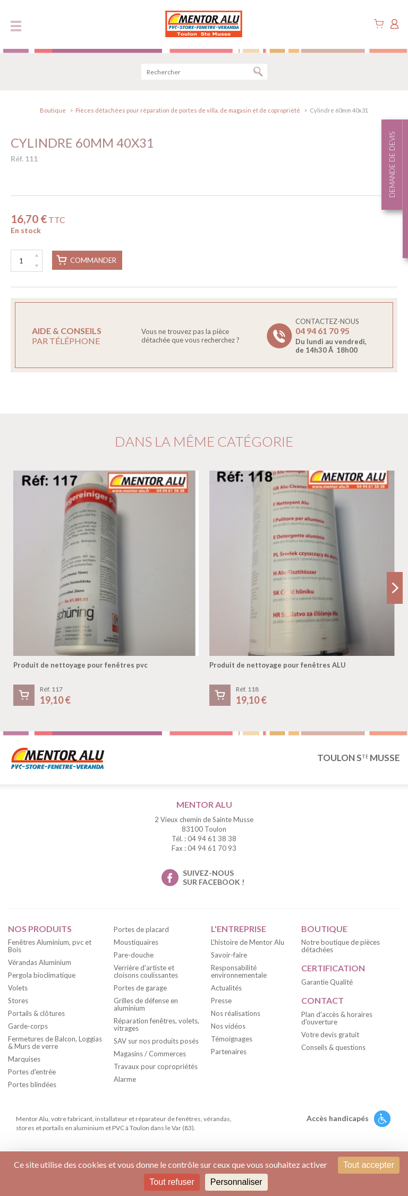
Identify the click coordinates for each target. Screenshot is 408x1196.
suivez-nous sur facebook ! (213, 877)
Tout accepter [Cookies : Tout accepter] (368, 1164)
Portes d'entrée (32, 1071)
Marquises (24, 1059)
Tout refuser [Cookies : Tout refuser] (171, 1181)
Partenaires (228, 1051)
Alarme (125, 1079)
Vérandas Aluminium (39, 962)
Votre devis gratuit (330, 1034)
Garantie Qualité (327, 982)
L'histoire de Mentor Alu (247, 942)
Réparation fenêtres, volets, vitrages (156, 1024)
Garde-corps (28, 1026)
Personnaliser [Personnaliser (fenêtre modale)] (236, 1181)
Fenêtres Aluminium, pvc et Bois (49, 946)
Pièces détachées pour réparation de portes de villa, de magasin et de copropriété (187, 110)
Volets (18, 988)
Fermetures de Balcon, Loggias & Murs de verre (55, 1042)
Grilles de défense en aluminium (146, 1004)
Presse (221, 1000)
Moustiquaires (136, 942)
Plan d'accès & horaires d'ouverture (336, 1018)
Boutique (53, 110)
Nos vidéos (228, 1026)
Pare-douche (134, 955)
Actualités (226, 988)
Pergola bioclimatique (41, 975)
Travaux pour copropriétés (156, 1066)
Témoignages (231, 1039)
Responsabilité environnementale (239, 971)
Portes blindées (32, 1084)
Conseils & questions (333, 1047)
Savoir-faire (229, 955)
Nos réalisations (235, 1013)
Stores (18, 1000)
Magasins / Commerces (150, 1053)
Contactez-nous (331, 335)
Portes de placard (141, 929)
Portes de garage (140, 988)
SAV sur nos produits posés (156, 1041)
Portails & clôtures (36, 1013)
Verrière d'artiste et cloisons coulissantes (146, 971)
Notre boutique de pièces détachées (340, 946)
